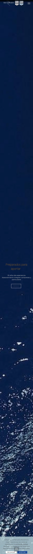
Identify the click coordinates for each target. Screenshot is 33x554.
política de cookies (21, 547)
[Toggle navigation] (29, 3)
